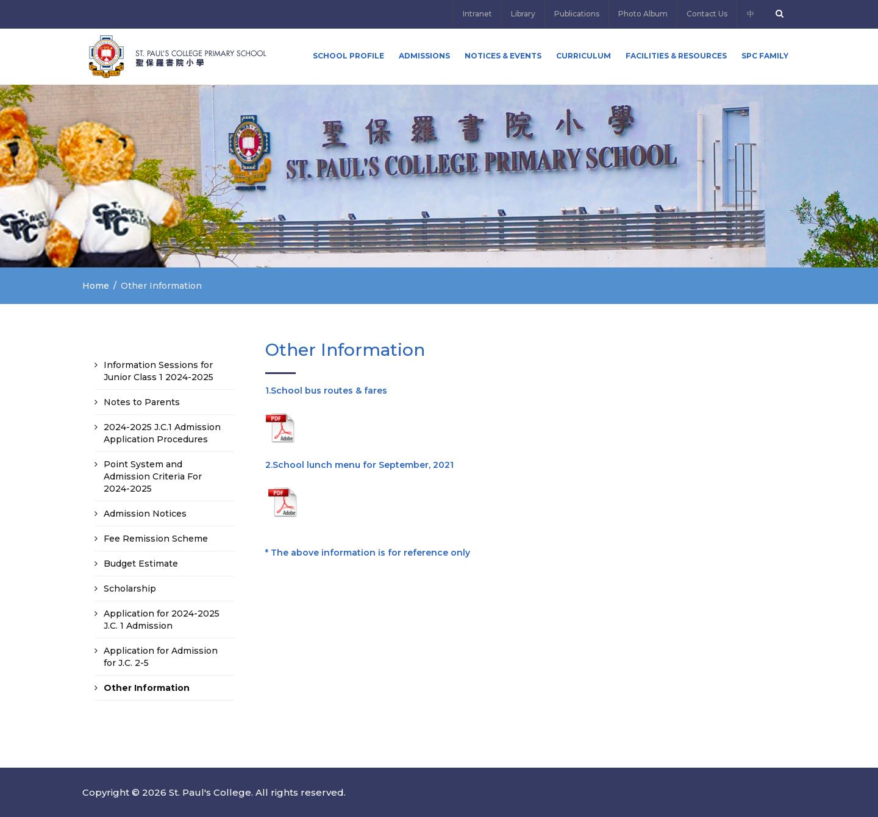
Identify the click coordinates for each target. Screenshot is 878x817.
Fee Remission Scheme (156, 538)
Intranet (477, 13)
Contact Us (707, 13)
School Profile (348, 55)
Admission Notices (145, 513)
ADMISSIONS (424, 55)
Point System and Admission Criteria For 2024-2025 (153, 476)
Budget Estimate (141, 563)
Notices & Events (503, 55)
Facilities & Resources (676, 55)
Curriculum (583, 55)
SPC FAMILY (764, 55)
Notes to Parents (142, 402)
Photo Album (643, 13)
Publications (576, 13)
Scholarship (130, 588)
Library (523, 13)
